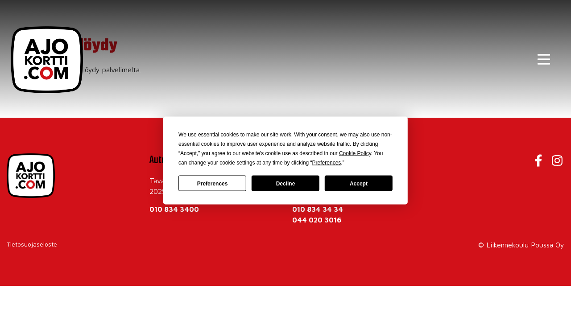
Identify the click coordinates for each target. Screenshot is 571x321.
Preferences (212, 183)
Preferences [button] (326, 163)
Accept (359, 183)
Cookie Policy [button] (355, 153)
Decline (285, 183)
